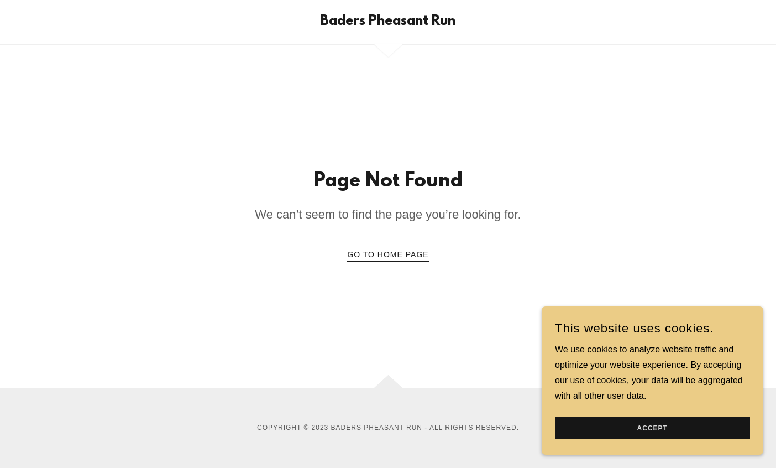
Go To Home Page (387, 254)
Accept (652, 428)
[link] (388, 22)
